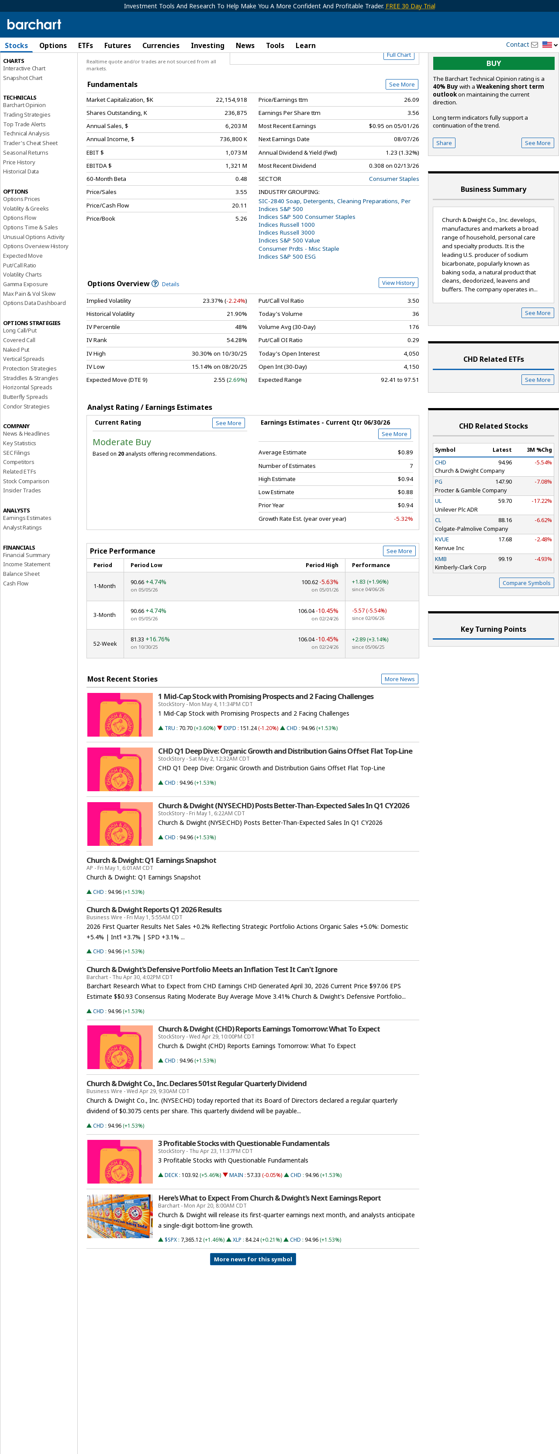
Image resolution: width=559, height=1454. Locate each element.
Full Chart (399, 92)
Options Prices (21, 236)
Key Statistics (19, 480)
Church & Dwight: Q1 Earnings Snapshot (151, 897)
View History (398, 320)
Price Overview (24, 69)
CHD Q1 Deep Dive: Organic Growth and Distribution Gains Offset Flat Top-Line (285, 788)
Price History (19, 199)
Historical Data (21, 209)
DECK (171, 1212)
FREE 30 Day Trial (410, 6)
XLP (237, 1277)
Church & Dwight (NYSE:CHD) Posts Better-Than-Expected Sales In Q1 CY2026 (283, 842)
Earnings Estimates (27, 555)
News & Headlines (26, 471)
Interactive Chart (24, 105)
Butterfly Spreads (25, 434)
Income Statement (26, 602)
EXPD (230, 765)
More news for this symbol (253, 1297)
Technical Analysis (26, 171)
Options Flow (19, 255)
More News (400, 716)
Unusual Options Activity (34, 274)
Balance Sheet (21, 611)
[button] (550, 45)
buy (494, 101)
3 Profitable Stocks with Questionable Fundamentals (243, 1180)
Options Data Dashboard (34, 340)
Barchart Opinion (24, 142)
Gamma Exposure (25, 321)
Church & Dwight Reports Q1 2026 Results (153, 946)
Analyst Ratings (22, 564)
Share (444, 180)
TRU (170, 765)
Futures (117, 45)
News (245, 45)
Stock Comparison (26, 518)
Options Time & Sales (30, 264)
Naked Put (16, 387)
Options (53, 45)
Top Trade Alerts (24, 161)
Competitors (19, 499)
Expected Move (22, 293)
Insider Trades (22, 528)
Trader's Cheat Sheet (30, 180)
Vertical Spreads (24, 396)
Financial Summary (26, 592)
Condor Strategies (26, 443)
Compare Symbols (527, 620)
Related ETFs (19, 508)
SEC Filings (16, 490)
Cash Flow (15, 620)
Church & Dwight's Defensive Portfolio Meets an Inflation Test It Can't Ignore (211, 1006)
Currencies (160, 45)
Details (165, 321)
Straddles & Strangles (31, 415)
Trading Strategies (26, 152)
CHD (291, 765)
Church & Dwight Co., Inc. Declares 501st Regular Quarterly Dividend (196, 1121)
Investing (207, 45)
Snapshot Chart (22, 115)
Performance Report (29, 78)
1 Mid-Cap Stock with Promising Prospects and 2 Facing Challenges (265, 733)
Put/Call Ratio (19, 302)
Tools (275, 45)
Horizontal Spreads (27, 425)
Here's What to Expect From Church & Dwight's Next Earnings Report (269, 1235)
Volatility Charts (22, 312)
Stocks (16, 45)
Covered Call (19, 377)
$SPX (171, 1277)
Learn (306, 45)
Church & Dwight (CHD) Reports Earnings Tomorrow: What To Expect (269, 1066)
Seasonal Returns (25, 190)
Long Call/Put (19, 368)
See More (402, 122)
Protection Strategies (30, 405)
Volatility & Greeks (26, 245)
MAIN (236, 1212)
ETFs (85, 45)
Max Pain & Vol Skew (29, 331)
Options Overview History (36, 283)
